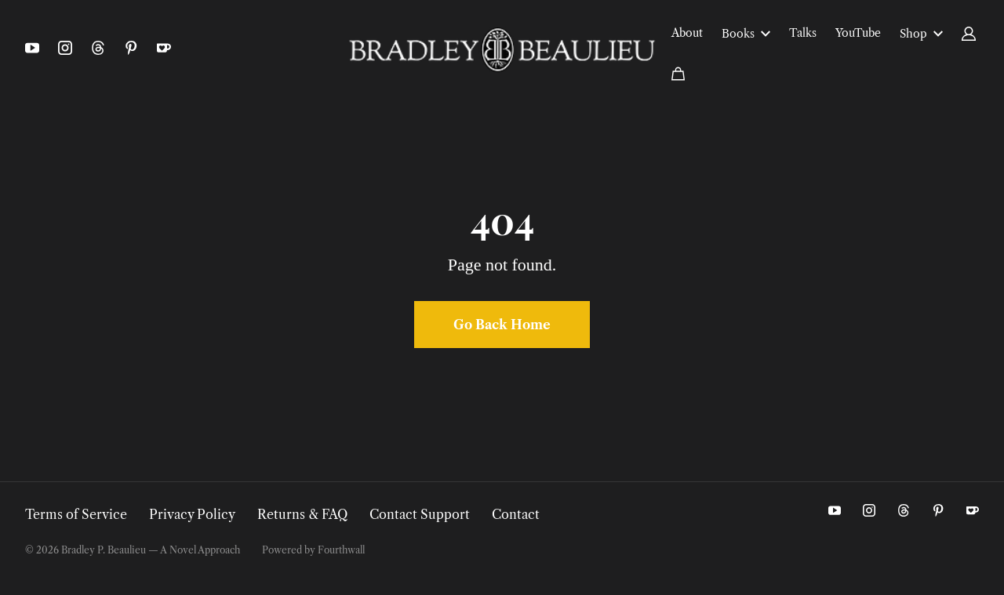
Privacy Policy (192, 514)
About (687, 33)
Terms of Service (76, 514)
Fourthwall (341, 550)
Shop (921, 34)
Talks (803, 33)
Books (746, 34)
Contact (516, 514)
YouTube (858, 33)
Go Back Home (502, 324)
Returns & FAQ (302, 514)
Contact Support (419, 514)
